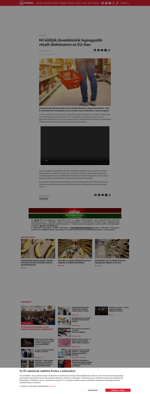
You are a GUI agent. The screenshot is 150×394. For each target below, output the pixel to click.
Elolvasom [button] (52, 386)
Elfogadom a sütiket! (118, 390)
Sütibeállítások (93, 390)
